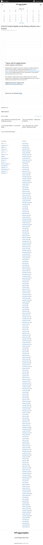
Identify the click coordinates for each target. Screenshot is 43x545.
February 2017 (25, 335)
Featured (3, 149)
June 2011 (24, 460)
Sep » (23, 23)
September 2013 (26, 410)
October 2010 (25, 475)
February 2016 (25, 357)
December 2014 (25, 383)
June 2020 (24, 261)
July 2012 (24, 436)
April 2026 (24, 147)
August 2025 (25, 162)
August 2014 (25, 390)
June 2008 (24, 521)
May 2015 (24, 373)
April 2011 (24, 464)
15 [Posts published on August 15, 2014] (27, 17)
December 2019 (25, 272)
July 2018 (24, 303)
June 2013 (24, 416)
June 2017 (24, 327)
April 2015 (24, 375)
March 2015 (24, 377)
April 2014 (24, 397)
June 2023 (24, 208)
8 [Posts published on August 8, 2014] (27, 15)
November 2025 (25, 156)
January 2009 (25, 508)
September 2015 (26, 366)
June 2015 (24, 372)
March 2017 (24, 333)
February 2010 (25, 486)
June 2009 (24, 499)
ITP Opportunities (21, 4)
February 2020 (25, 268)
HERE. (20, 93)
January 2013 (25, 425)
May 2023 (24, 209)
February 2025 (25, 173)
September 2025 (26, 160)
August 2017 (25, 324)
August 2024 (25, 184)
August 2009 (25, 495)
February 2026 (25, 150)
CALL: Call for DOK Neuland (8, 131)
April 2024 (24, 189)
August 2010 (25, 479)
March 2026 (24, 149)
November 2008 (25, 512)
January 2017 (25, 337)
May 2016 (24, 351)
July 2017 (24, 326)
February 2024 (25, 193)
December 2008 (25, 510)
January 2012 (25, 447)
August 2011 (25, 456)
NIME (2, 156)
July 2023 (24, 206)
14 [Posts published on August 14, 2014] (21, 17)
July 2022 (24, 228)
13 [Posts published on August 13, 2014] (15, 17)
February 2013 (25, 423)
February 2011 (25, 467)
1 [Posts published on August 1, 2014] (27, 13)
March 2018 (24, 311)
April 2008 (24, 525)
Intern (2, 150)
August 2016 (25, 346)
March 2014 (24, 399)
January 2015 (25, 381)
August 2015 (25, 368)
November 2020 (25, 252)
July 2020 (24, 259)
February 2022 (25, 237)
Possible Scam (4, 158)
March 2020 (24, 267)
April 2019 (24, 287)
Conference (3, 145)
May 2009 (24, 501)
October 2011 (25, 453)
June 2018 (24, 305)
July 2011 (24, 458)
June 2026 (24, 143)
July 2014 (24, 392)
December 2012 (25, 427)
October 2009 (25, 491)
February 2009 (25, 506)
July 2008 (24, 519)
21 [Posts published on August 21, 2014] (21, 19)
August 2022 (25, 226)
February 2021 (25, 246)
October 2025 (25, 158)
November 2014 (25, 385)
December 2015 (25, 361)
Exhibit (2, 147)
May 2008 (24, 523)
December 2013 (25, 405)
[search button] (2, 5)
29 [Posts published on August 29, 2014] (27, 21)
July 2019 (24, 281)
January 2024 (25, 195)
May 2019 (24, 285)
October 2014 (25, 386)
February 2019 (25, 291)
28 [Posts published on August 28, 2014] (21, 21)
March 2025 (24, 171)
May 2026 (24, 145)
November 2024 (25, 178)
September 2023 (26, 202)
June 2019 (24, 283)
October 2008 (25, 514)
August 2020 (25, 257)
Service (2, 162)
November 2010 (25, 473)
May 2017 (24, 329)
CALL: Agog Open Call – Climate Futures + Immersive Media (30, 126)
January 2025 (25, 174)
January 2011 (25, 469)
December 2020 (25, 250)
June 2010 (24, 482)
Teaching (3, 167)
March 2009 (24, 504)
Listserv (3, 154)
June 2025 (24, 165)
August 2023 (25, 204)
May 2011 (24, 462)
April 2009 (24, 502)
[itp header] (21, 1)
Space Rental (4, 165)
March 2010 (24, 484)
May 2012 (24, 440)
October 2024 (25, 180)
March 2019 (24, 289)
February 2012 (25, 445)
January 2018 (25, 315)
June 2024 (24, 185)
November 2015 (25, 362)
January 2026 (25, 152)
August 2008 (25, 517)
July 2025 (24, 163)
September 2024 (26, 182)
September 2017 (26, 322)
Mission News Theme (17, 543)
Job (2, 152)
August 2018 (25, 302)
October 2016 (25, 342)
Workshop (3, 173)
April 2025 (24, 169)
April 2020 (24, 265)
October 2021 (25, 244)
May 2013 (24, 418)
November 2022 (25, 221)
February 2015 (25, 379)
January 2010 (25, 488)
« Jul (20, 23)
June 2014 (24, 394)
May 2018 (24, 307)
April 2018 (24, 309)
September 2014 (26, 388)
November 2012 (25, 429)
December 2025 (25, 154)
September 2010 (26, 477)
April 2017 (24, 331)
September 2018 (26, 300)
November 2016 (25, 340)
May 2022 (24, 232)
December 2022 (25, 219)
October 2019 (25, 276)
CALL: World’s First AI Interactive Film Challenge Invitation (10, 120)
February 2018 (25, 313)
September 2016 (26, 344)
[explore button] (34, 1)
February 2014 (25, 401)
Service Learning (5, 163)
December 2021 (25, 241)
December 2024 (25, 176)
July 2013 (24, 414)
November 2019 (25, 274)
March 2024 (24, 191)
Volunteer (3, 171)
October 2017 (25, 320)
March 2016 (24, 355)
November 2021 (25, 243)
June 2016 (24, 350)
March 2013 (24, 421)
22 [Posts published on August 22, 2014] (27, 19)
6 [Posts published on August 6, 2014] (15, 15)
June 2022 (24, 230)
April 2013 (24, 420)
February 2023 (25, 215)
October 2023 (25, 200)
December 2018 (25, 294)
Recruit (2, 160)
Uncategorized (4, 169)
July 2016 (24, 348)
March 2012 (24, 444)
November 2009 (25, 490)
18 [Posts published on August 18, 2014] (4, 19)
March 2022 (24, 235)
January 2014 (25, 403)
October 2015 (25, 364)
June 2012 (24, 438)
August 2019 (25, 279)
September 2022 (26, 224)
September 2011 (26, 455)
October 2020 (25, 254)
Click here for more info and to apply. (14, 84)
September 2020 (26, 256)
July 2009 (24, 497)
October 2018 (25, 298)
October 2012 (25, 431)
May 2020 (24, 263)
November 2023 (25, 198)
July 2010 (24, 480)
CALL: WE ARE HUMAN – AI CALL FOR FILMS (10, 126)
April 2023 (24, 211)
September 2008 (26, 515)
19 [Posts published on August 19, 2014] (9, 19)
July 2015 (24, 370)
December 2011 (25, 449)
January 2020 (25, 270)
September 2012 (26, 432)
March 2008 (24, 526)
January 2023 (25, 217)
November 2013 (25, 407)
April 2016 (24, 353)
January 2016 (25, 359)
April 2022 (24, 233)
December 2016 (25, 338)
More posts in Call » (38, 116)
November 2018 (25, 296)
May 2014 (24, 396)
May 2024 (24, 187)
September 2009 (26, 493)
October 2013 (25, 408)
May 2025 (24, 167)
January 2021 (25, 248)
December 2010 (25, 471)
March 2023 (24, 213)
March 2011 (24, 466)
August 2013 (25, 412)
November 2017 (25, 318)
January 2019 (25, 292)
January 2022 (25, 239)
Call (2, 143)
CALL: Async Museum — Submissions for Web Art (31, 120)
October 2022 (25, 222)
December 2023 (25, 197)
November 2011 (25, 451)
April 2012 (24, 442)
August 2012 (25, 434)
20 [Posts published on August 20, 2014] (15, 19)
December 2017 (25, 316)
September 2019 (26, 278)
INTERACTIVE (39, 1)
